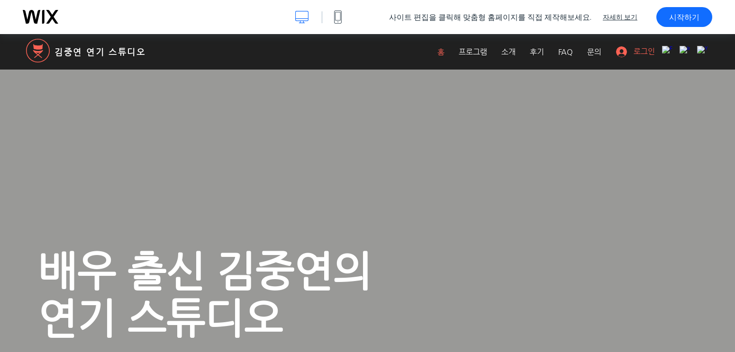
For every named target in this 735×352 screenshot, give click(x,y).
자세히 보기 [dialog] (620, 17)
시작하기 (684, 17)
